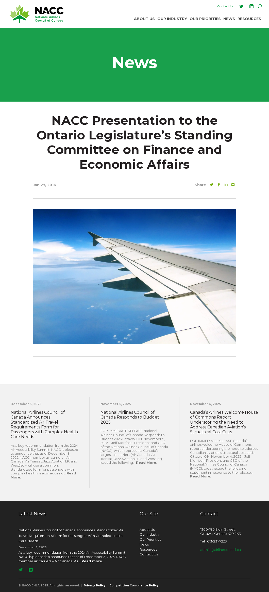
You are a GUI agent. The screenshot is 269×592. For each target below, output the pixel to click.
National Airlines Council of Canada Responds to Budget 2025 (129, 417)
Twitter (241, 6)
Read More (146, 462)
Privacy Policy (95, 585)
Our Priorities (205, 19)
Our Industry (172, 19)
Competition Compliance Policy (134, 585)
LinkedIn (251, 6)
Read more (91, 561)
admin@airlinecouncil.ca (220, 550)
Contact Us (225, 6)
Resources (249, 19)
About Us (144, 19)
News (229, 19)
